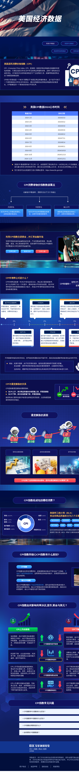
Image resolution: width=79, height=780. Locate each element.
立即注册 (42, 251)
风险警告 (56, 766)
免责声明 (34, 766)
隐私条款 (45, 766)
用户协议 (22, 766)
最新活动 (27, 251)
